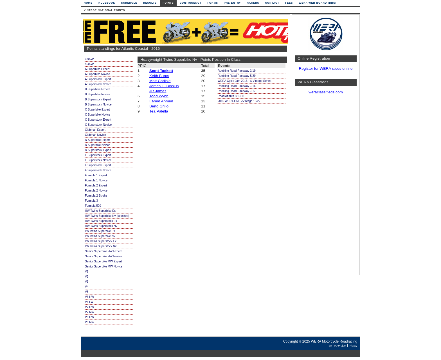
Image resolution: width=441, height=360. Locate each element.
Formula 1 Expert (96, 175)
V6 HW (89, 296)
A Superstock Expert (98, 79)
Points (168, 2)
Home (88, 2)
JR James (157, 91)
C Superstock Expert (98, 119)
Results (150, 2)
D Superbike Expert (97, 139)
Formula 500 (93, 205)
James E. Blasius (164, 86)
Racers (253, 2)
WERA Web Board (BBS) (317, 2)
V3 (86, 281)
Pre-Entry (232, 2)
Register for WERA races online (325, 68)
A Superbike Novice (97, 74)
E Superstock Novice (98, 160)
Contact (272, 2)
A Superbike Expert (97, 69)
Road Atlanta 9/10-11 (231, 96)
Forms (212, 2)
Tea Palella (158, 111)
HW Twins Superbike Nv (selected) (107, 215)
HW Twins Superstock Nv (101, 226)
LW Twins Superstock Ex (100, 241)
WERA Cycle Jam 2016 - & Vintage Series (244, 80)
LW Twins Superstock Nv (100, 246)
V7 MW (89, 312)
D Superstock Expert (98, 150)
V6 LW (89, 301)
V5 (86, 291)
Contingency (191, 2)
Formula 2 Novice (96, 190)
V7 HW (89, 307)
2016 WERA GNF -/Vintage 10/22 (239, 101)
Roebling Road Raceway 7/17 (237, 91)
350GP (89, 58)
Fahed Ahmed (161, 101)
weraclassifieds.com (326, 92)
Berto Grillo (158, 106)
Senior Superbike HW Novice (103, 256)
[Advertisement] (325, 187)
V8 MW (89, 322)
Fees (289, 2)
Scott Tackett (161, 71)
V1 (86, 271)
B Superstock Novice (98, 104)
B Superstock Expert (98, 99)
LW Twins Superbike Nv (100, 236)
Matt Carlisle (160, 81)
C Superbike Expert (97, 109)
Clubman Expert (95, 129)
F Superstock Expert (98, 165)
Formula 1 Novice (96, 180)
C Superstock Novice (98, 124)
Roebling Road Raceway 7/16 (237, 85)
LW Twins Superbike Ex (100, 231)
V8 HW (89, 317)
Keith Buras (159, 76)
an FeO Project (337, 345)
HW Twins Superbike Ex (100, 210)
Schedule (129, 2)
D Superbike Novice (97, 145)
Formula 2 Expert (96, 185)
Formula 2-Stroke (96, 195)
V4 (86, 286)
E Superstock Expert (98, 155)
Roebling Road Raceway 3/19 (237, 70)
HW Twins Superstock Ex (101, 220)
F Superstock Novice (98, 170)
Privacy (353, 345)
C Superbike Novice (97, 114)
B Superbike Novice (97, 94)
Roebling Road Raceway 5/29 (237, 75)
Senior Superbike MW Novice (103, 266)
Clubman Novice (95, 134)
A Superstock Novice (98, 84)
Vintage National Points (104, 10)
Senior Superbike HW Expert (103, 251)
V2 (86, 276)
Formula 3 (91, 200)
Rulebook (106, 2)
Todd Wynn (158, 96)
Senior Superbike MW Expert (103, 261)
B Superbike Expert (97, 89)
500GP (89, 64)
